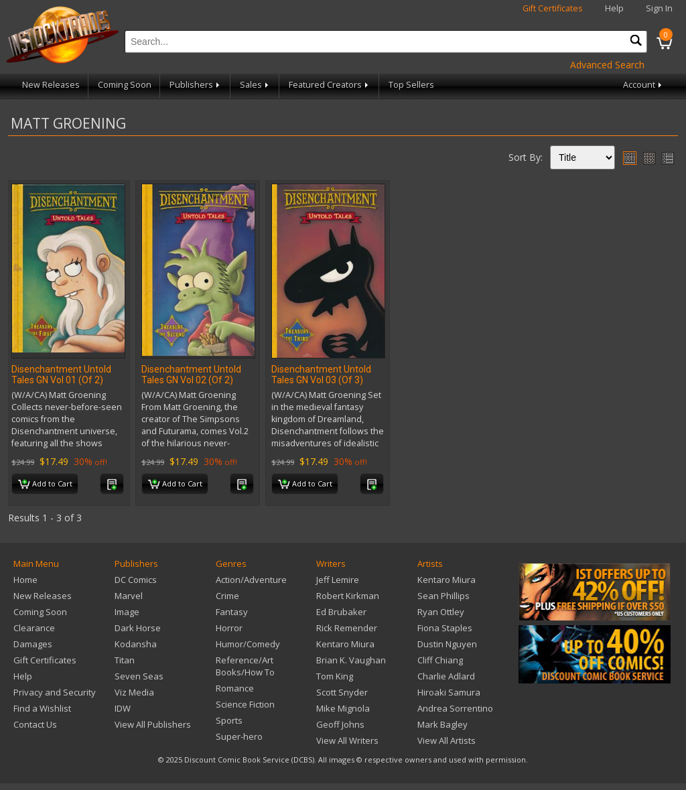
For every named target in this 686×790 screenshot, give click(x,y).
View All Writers (347, 740)
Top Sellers (411, 84)
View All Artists (446, 740)
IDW (123, 708)
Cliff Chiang (440, 660)
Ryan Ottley (440, 612)
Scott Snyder (342, 692)
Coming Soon (124, 84)
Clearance (34, 628)
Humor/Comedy (248, 644)
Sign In (659, 8)
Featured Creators (329, 84)
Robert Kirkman (347, 596)
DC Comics (136, 580)
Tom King (334, 676)
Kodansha (136, 644)
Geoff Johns (340, 724)
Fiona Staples (444, 628)
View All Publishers (153, 724)
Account (643, 84)
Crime (227, 596)
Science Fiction (245, 704)
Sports (229, 720)
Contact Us (35, 724)
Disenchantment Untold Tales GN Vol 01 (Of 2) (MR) (61, 380)
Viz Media (134, 692)
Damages (32, 644)
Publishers (195, 84)
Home (25, 580)
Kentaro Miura (345, 644)
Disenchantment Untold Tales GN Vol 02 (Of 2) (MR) (191, 380)
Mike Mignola (343, 708)
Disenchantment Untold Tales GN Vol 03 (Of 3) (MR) (321, 380)
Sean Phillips (443, 596)
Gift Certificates (553, 8)
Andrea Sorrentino (455, 708)
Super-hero (239, 736)
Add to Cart (45, 484)
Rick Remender (346, 628)
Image (127, 612)
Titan (125, 660)
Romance (235, 688)
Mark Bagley (442, 724)
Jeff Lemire (337, 580)
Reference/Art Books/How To (245, 666)
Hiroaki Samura (448, 692)
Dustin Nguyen (447, 644)
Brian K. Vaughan (351, 660)
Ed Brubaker (341, 612)
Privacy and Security (54, 692)
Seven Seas (139, 676)
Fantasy (232, 612)
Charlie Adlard (446, 676)
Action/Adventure (251, 580)
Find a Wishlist (42, 708)
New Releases (51, 84)
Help (614, 8)
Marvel (129, 596)
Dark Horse (138, 628)
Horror (229, 628)
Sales (255, 84)
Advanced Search (607, 64)
